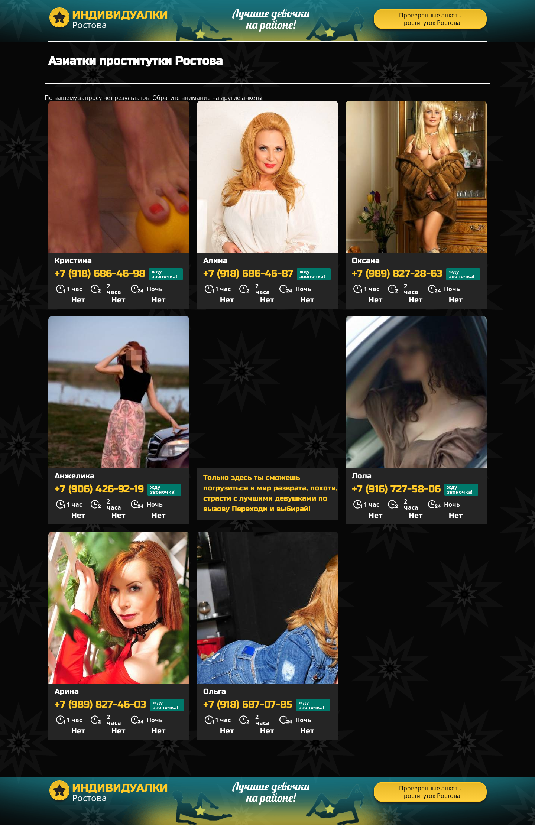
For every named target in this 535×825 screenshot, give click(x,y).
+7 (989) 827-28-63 (416, 274)
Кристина (73, 260)
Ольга (214, 691)
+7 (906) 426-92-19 (118, 490)
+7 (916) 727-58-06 (415, 490)
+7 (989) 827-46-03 (119, 705)
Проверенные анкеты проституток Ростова (430, 19)
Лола (362, 476)
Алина (215, 260)
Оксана (366, 260)
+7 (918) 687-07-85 (266, 705)
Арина (67, 691)
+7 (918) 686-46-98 (119, 274)
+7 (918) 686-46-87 (267, 274)
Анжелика (74, 476)
